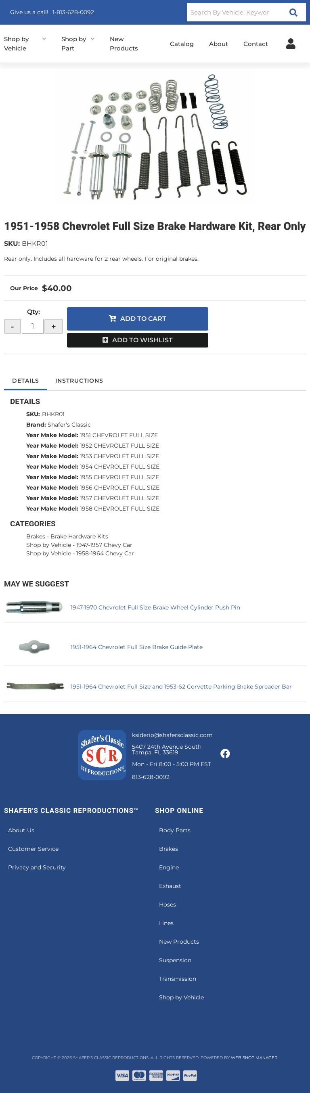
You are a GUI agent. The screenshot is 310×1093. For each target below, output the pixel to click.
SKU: (12, 243)
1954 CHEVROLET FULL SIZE (119, 466)
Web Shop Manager (254, 1057)
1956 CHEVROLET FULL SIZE (119, 487)
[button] (246, 12)
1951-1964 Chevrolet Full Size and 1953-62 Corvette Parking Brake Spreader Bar (181, 686)
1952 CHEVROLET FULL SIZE (119, 445)
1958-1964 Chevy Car (105, 553)
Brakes (35, 536)
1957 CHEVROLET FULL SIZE (119, 498)
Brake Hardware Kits (79, 536)
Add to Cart (143, 318)
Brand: (36, 424)
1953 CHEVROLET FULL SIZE (119, 456)
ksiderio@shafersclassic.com (172, 735)
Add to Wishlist (142, 340)
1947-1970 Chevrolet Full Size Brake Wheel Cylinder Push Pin (155, 607)
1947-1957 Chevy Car (104, 545)
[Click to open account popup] (291, 43)
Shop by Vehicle (48, 545)
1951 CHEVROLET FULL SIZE (119, 435)
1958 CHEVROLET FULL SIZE (119, 508)
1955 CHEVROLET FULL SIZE (119, 477)
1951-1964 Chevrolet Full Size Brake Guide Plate (137, 647)
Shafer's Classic (69, 424)
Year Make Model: (52, 435)
